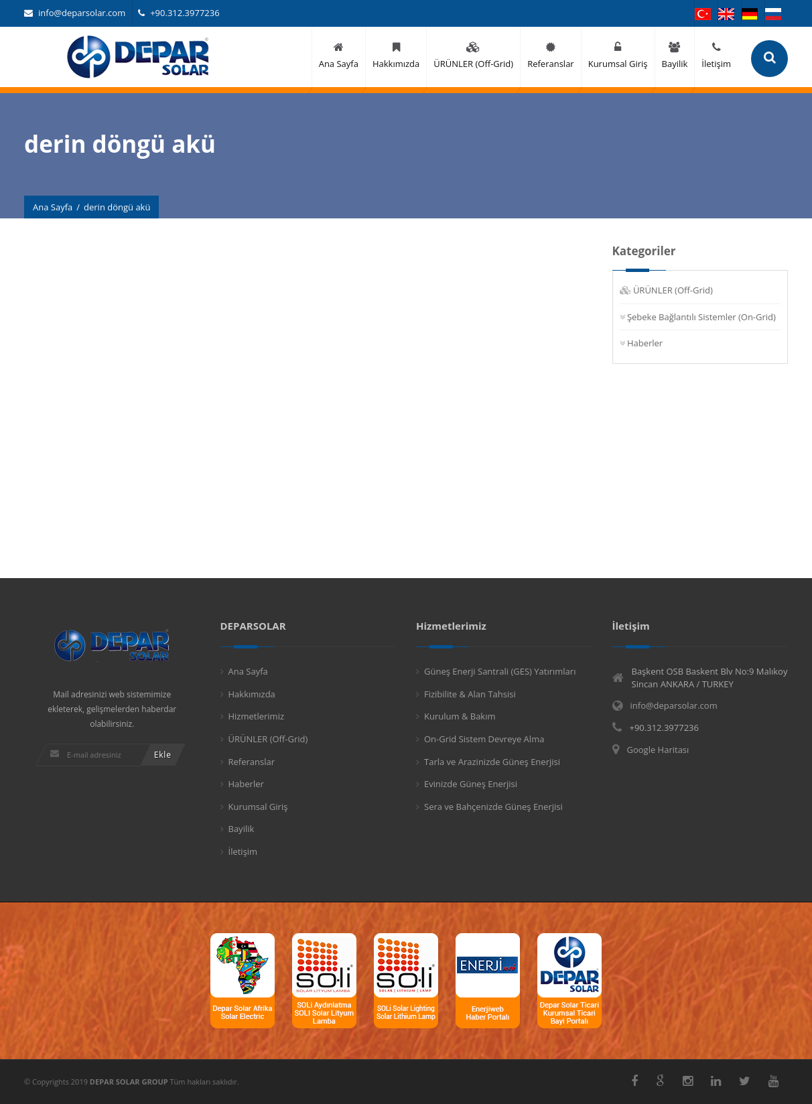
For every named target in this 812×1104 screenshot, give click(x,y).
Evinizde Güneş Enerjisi (470, 784)
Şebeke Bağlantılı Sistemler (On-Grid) (701, 317)
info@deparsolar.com (74, 13)
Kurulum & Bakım (460, 716)
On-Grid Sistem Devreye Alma (484, 739)
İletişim (243, 851)
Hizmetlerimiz (256, 716)
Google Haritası (658, 750)
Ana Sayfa (52, 207)
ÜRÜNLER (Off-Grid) (673, 290)
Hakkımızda (251, 694)
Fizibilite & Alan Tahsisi (470, 694)
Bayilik (241, 829)
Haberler (645, 343)
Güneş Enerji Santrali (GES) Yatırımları (500, 671)
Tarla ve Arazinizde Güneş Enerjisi (492, 762)
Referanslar (251, 762)
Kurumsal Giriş (258, 807)
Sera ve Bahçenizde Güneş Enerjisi (493, 807)
